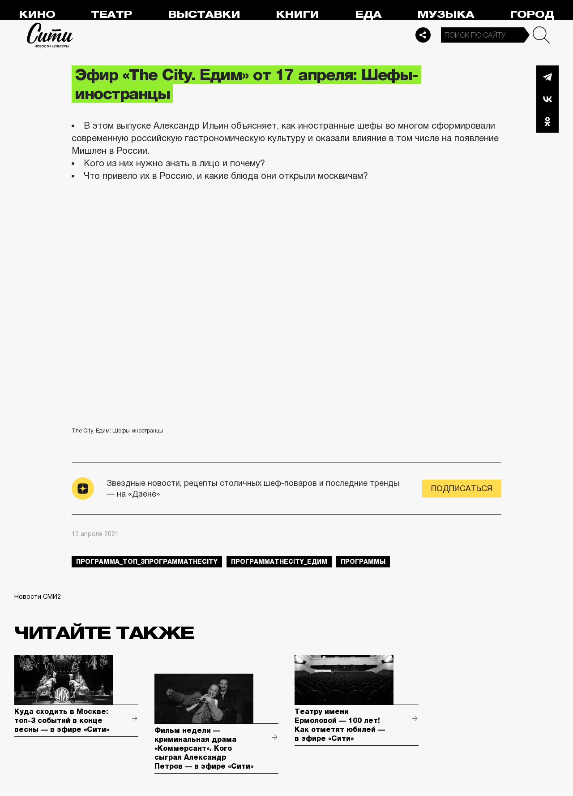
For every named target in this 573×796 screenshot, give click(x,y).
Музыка (445, 14)
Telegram (547, 76)
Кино (37, 14)
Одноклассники (547, 121)
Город (532, 14)
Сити (50, 35)
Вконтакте (547, 99)
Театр (111, 14)
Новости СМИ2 (37, 596)
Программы (363, 561)
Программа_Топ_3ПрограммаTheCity (147, 561)
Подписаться (461, 488)
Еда (368, 14)
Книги (297, 14)
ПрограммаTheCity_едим (279, 561)
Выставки (204, 14)
